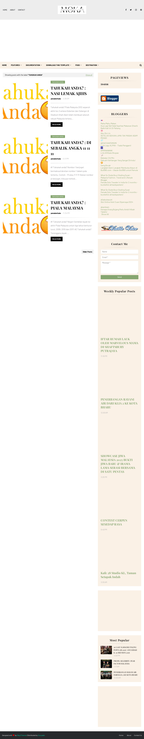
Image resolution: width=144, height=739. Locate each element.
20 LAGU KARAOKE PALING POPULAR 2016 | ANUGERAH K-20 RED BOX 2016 (125, 650)
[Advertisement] (72, 40)
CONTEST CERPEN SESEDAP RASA (114, 522)
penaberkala (56, 99)
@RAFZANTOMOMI (109, 143)
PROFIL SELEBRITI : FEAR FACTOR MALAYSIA (124, 662)
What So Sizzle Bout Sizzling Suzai (115, 190)
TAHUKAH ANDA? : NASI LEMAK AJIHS (69, 90)
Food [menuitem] (77, 65)
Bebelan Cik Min (107, 158)
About (12, 10)
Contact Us (138, 735)
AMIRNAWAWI (106, 150)
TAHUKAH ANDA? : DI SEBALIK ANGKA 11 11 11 (71, 148)
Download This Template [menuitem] (57, 65)
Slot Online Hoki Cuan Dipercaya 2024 (117, 202)
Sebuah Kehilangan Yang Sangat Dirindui (118, 160)
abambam (105, 207)
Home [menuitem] (4, 65)
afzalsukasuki (106, 199)
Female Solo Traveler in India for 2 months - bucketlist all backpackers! (119, 183)
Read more (56, 124)
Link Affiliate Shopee (110, 153)
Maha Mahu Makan (108, 123)
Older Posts (87, 252)
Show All (105, 214)
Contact (21, 10)
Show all (89, 75)
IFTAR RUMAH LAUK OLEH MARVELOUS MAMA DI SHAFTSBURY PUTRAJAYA (119, 345)
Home (5, 10)
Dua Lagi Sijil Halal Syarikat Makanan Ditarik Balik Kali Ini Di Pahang (119, 127)
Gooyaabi (41, 735)
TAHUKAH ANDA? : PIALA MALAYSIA (68, 205)
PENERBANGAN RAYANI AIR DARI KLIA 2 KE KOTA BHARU (119, 403)
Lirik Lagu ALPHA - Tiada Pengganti (116, 145)
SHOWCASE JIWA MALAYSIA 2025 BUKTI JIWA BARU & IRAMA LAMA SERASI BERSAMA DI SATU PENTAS (118, 463)
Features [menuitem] (15, 65)
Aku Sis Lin (105, 133)
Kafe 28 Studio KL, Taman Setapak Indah (118, 575)
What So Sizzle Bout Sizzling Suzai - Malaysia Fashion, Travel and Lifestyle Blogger (117, 177)
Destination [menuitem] (91, 65)
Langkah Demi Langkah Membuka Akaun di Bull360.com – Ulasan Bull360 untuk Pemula (119, 169)
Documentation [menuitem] (33, 65)
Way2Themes (22, 735)
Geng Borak (106, 165)
